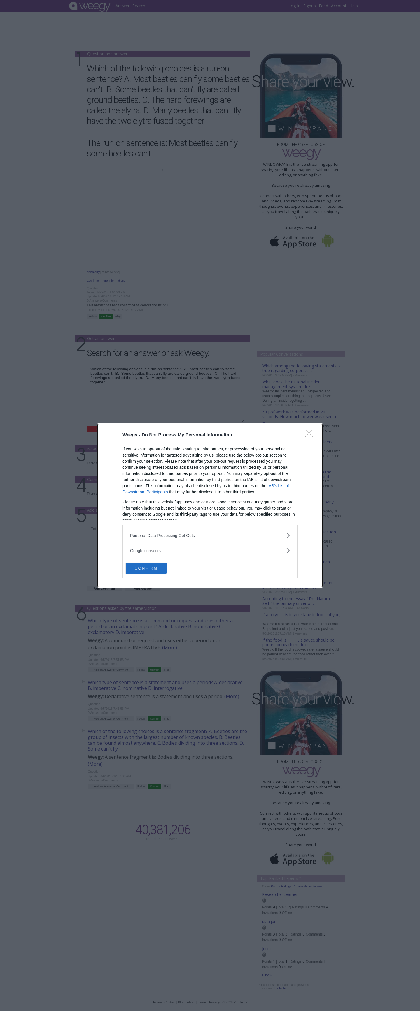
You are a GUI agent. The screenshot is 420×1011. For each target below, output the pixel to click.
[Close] (310, 435)
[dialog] (210, 505)
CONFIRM (153, 568)
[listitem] (210, 535)
